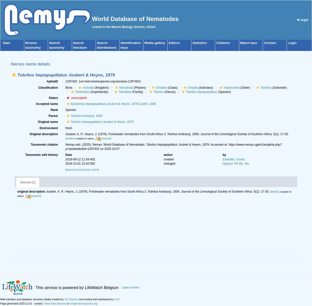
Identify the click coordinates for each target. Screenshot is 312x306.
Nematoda (123, 87)
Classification (48, 87)
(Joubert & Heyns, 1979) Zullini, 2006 (111, 104)
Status (53, 98)
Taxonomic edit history (41, 155)
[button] (14, 75)
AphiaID (52, 81)
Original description (44, 134)
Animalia (85, 87)
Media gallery (154, 43)
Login (292, 43)
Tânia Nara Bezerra (55, 303)
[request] (106, 138)
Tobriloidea (80, 92)
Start (6, 43)
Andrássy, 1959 (84, 116)
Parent (53, 116)
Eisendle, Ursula (233, 159)
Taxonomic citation (44, 144)
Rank (54, 110)
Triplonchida (229, 87)
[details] (70, 138)
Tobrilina (263, 87)
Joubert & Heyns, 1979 (100, 122)
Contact (270, 43)
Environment (49, 128)
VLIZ (117, 299)
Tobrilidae (122, 92)
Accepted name (47, 104)
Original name (48, 122)
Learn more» (130, 287)
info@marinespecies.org (83, 303)
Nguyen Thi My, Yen (236, 163)
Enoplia (190, 87)
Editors (174, 43)
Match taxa (248, 43)
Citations (223, 43)
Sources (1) (28, 182)
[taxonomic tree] (75, 169)
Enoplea (159, 87)
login (302, 20)
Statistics (199, 43)
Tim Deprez (70, 299)
